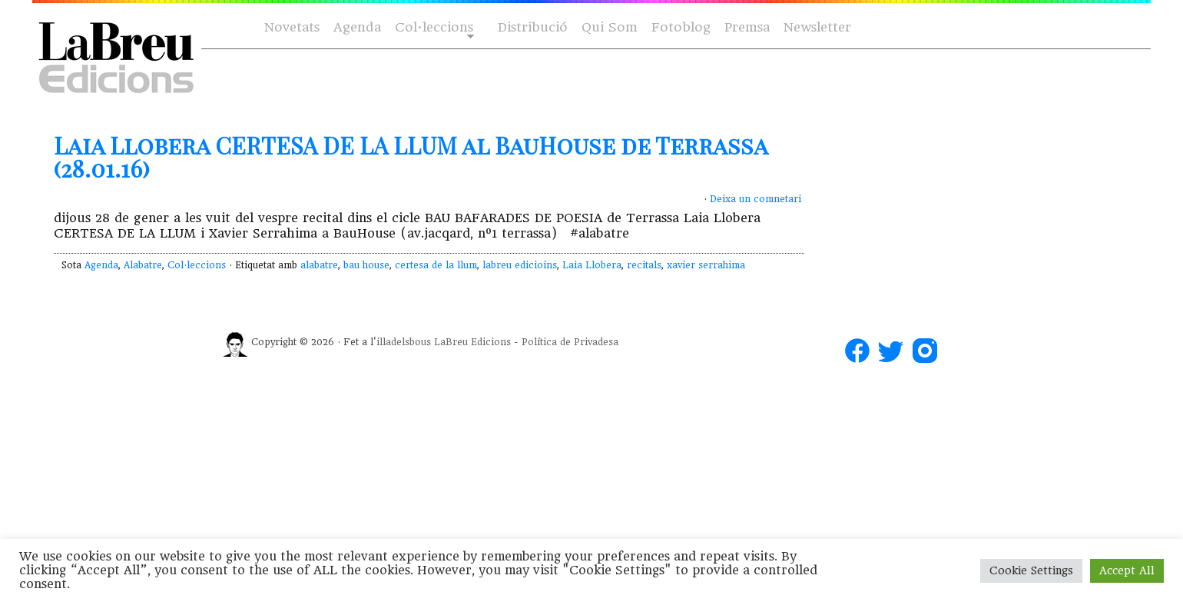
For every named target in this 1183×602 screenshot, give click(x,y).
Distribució (533, 27)
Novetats (292, 27)
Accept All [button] (1127, 570)
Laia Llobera (591, 265)
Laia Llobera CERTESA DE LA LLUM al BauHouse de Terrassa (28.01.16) (410, 157)
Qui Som (610, 27)
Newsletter (817, 27)
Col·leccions (433, 28)
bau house (366, 265)
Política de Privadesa (570, 342)
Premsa (747, 27)
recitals (644, 265)
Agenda (357, 27)
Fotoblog (681, 27)
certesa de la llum (436, 265)
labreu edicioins (519, 265)
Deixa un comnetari (755, 199)
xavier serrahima (706, 265)
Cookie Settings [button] (1031, 570)
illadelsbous (403, 342)
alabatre (319, 265)
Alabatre (143, 265)
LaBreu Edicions (472, 342)
